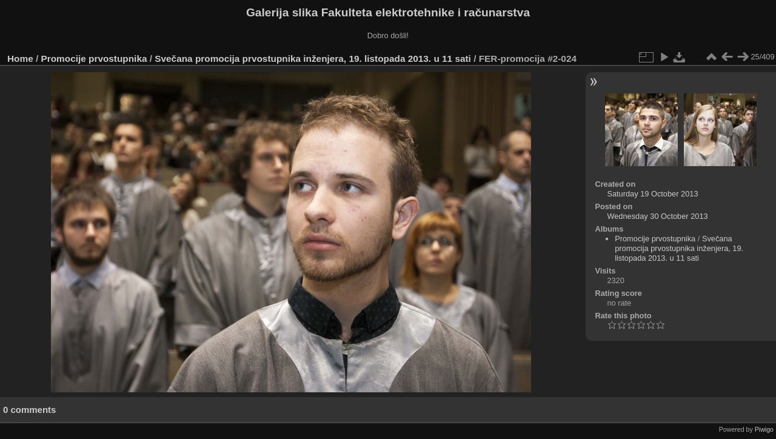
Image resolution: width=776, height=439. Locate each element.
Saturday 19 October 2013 (652, 193)
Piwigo (764, 429)
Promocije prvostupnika (94, 58)
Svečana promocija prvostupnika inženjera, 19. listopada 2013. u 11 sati (313, 58)
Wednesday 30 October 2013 (657, 216)
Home (20, 58)
